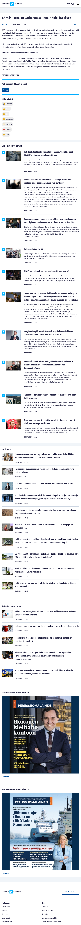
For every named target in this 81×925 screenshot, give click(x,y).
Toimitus (45, 914)
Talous (4, 910)
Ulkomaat (6, 918)
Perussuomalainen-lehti (51, 921)
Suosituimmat (47, 910)
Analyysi (5, 914)
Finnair (5, 90)
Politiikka (5, 24)
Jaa (76, 24)
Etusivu (45, 906)
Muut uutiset (7, 921)
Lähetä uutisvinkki (49, 918)
